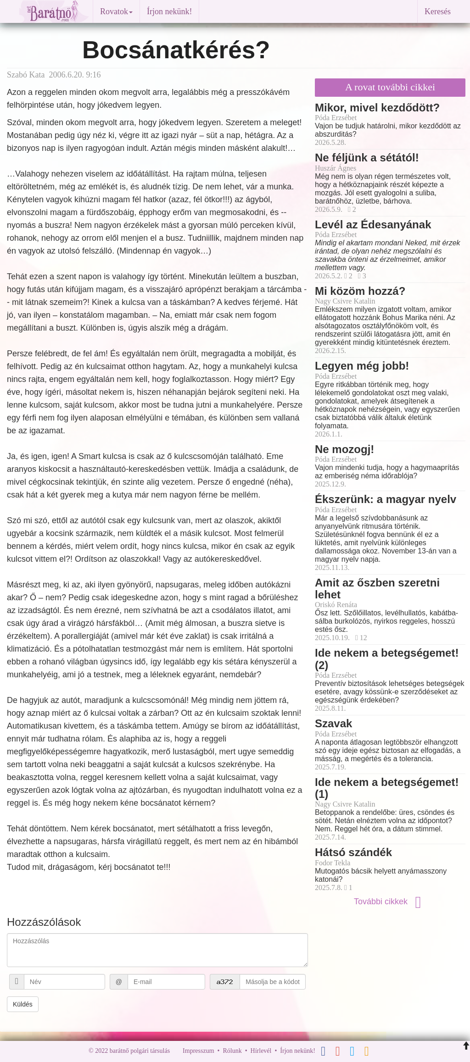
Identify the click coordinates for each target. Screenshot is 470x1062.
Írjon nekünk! (169, 11)
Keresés (438, 11)
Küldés (23, 1004)
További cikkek (390, 901)
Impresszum (198, 1050)
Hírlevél (261, 1050)
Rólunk (232, 1050)
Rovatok (116, 11)
